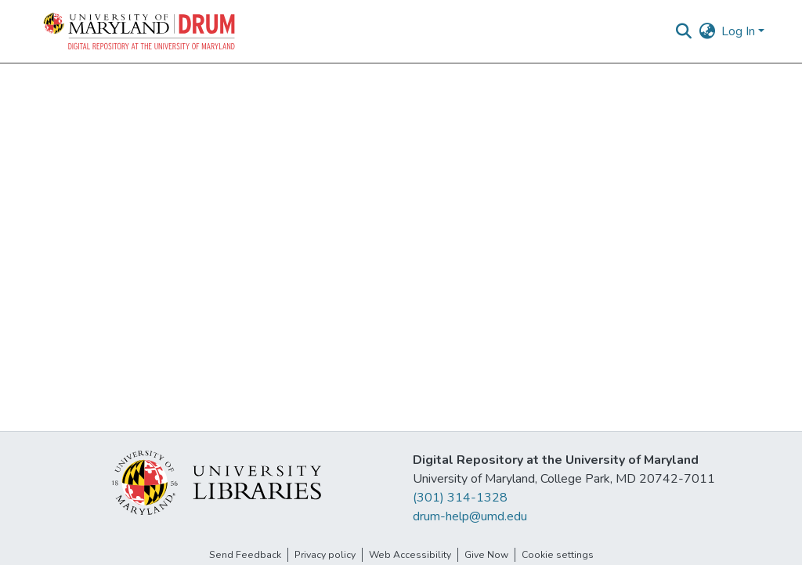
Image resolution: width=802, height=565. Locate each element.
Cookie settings (558, 555)
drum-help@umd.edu (470, 516)
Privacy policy (325, 555)
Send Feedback (245, 555)
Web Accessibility (410, 555)
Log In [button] (739, 31)
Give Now (486, 555)
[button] (140, 31)
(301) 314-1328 (460, 497)
